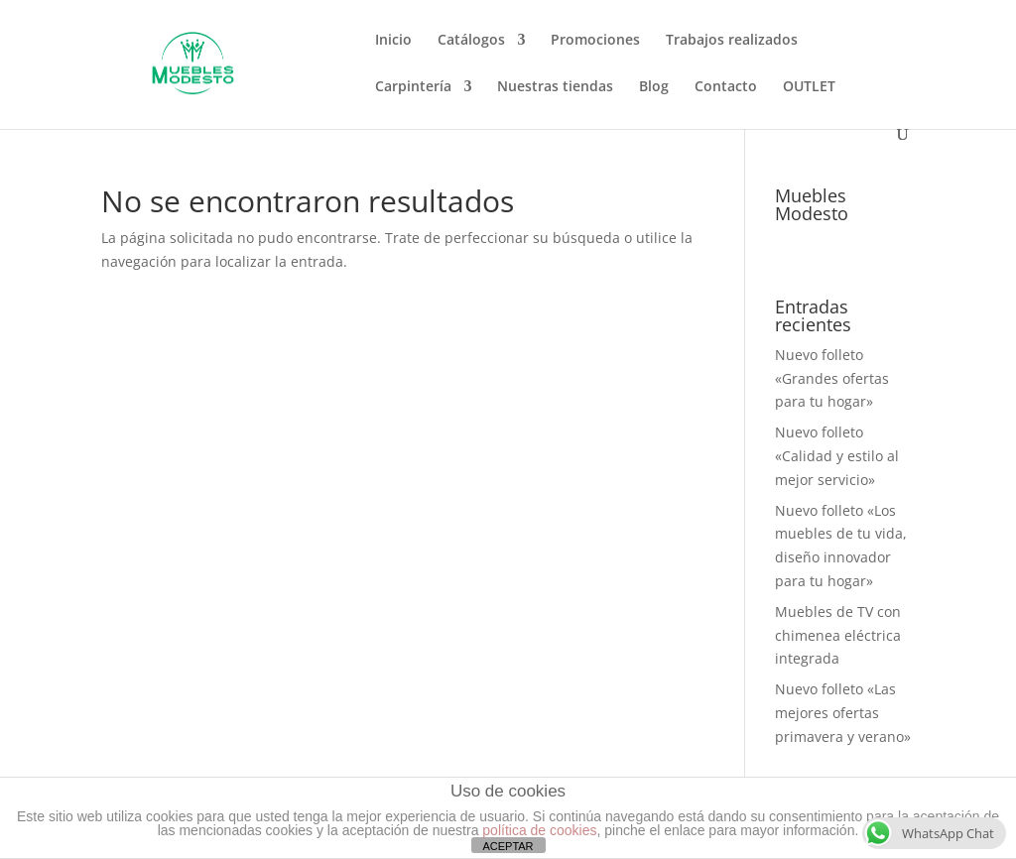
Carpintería (413, 87)
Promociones (595, 41)
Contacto (726, 87)
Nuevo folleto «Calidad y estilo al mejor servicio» (837, 456)
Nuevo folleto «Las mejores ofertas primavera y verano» (843, 712)
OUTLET (809, 87)
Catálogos (471, 41)
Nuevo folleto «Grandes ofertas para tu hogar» (832, 378)
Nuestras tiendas (555, 87)
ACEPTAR (507, 846)
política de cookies (539, 830)
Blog (654, 87)
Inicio (393, 41)
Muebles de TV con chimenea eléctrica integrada (838, 635)
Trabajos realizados (732, 41)
